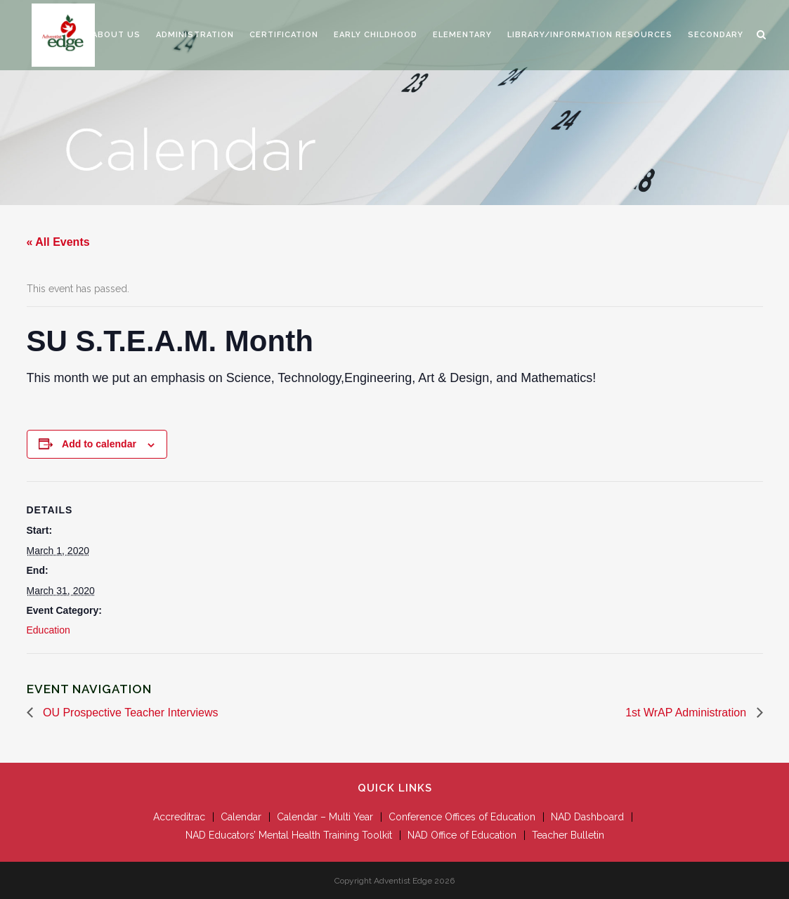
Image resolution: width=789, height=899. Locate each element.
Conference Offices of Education (462, 816)
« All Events (58, 242)
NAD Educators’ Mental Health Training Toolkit (288, 835)
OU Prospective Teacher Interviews (129, 712)
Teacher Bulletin (568, 835)
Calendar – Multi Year (325, 816)
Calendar (241, 816)
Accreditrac (179, 816)
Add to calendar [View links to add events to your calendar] (99, 444)
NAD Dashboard (587, 816)
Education (48, 630)
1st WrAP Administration (687, 712)
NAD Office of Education (461, 835)
